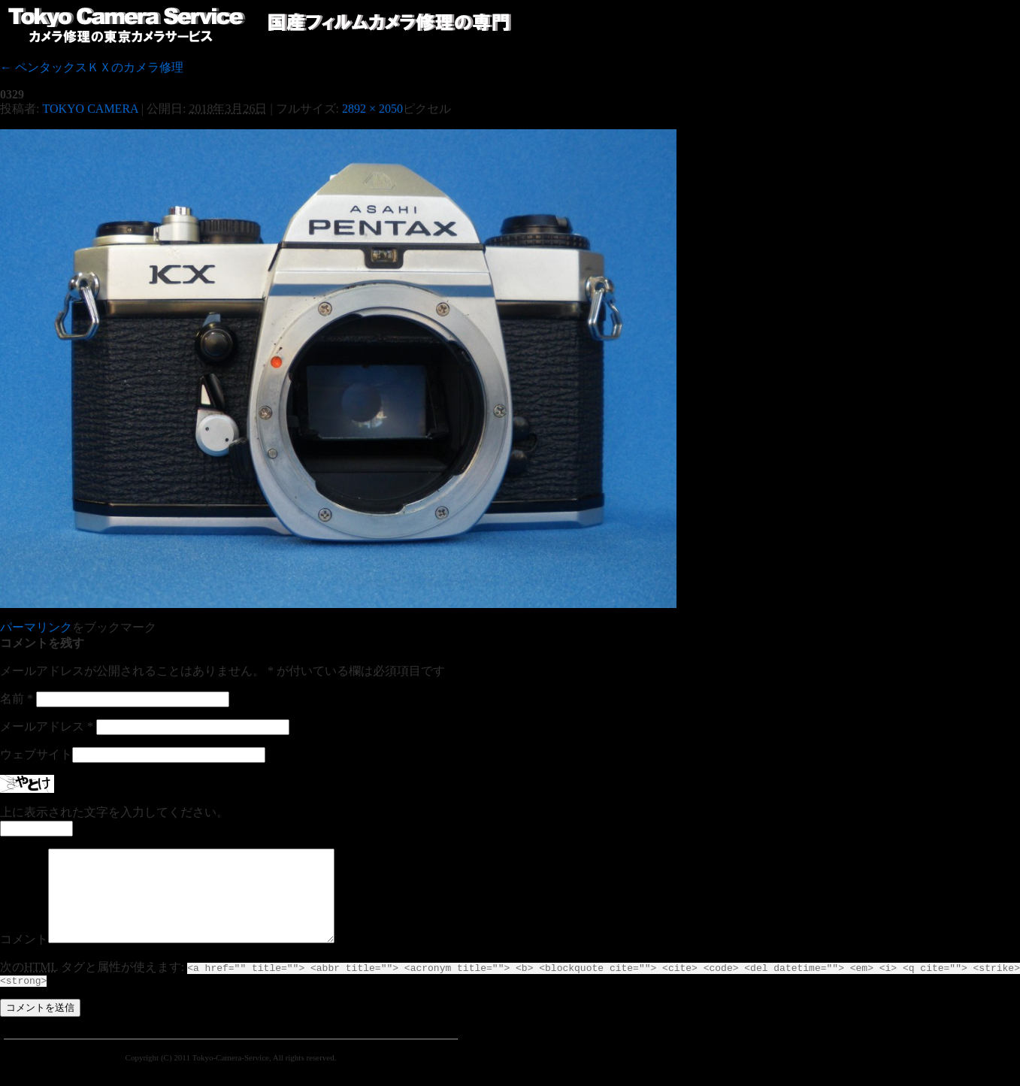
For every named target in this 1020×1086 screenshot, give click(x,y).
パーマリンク (36, 627)
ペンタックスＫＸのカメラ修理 (91, 67)
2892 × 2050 (372, 108)
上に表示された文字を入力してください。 (114, 812)
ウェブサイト (36, 754)
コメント (24, 957)
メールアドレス (46, 726)
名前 (16, 698)
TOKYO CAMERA (90, 108)
